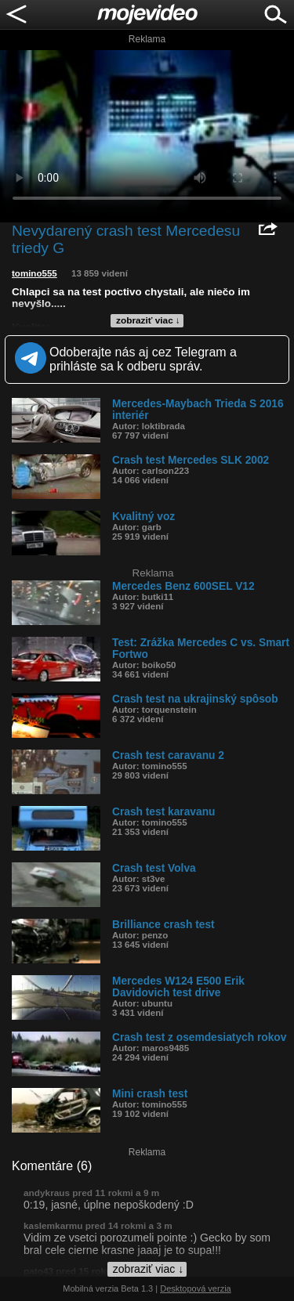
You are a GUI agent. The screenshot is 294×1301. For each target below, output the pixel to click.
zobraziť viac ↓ (148, 320)
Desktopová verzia (195, 1288)
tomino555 (34, 273)
